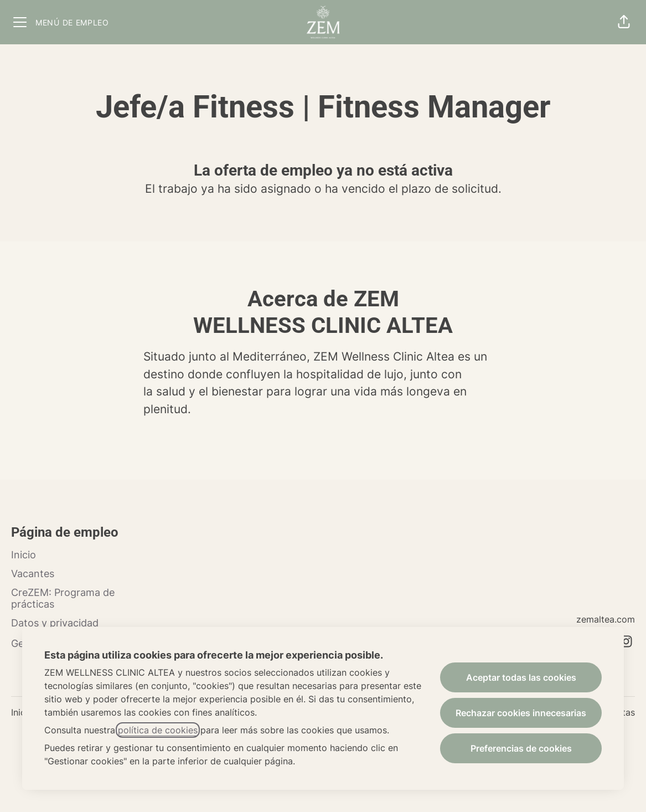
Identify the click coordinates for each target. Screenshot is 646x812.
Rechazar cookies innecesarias (521, 712)
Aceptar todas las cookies (521, 677)
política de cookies (158, 730)
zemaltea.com (605, 619)
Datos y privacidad (55, 623)
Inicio (23, 555)
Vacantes (32, 573)
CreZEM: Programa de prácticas (63, 598)
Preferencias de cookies (521, 748)
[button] (623, 22)
